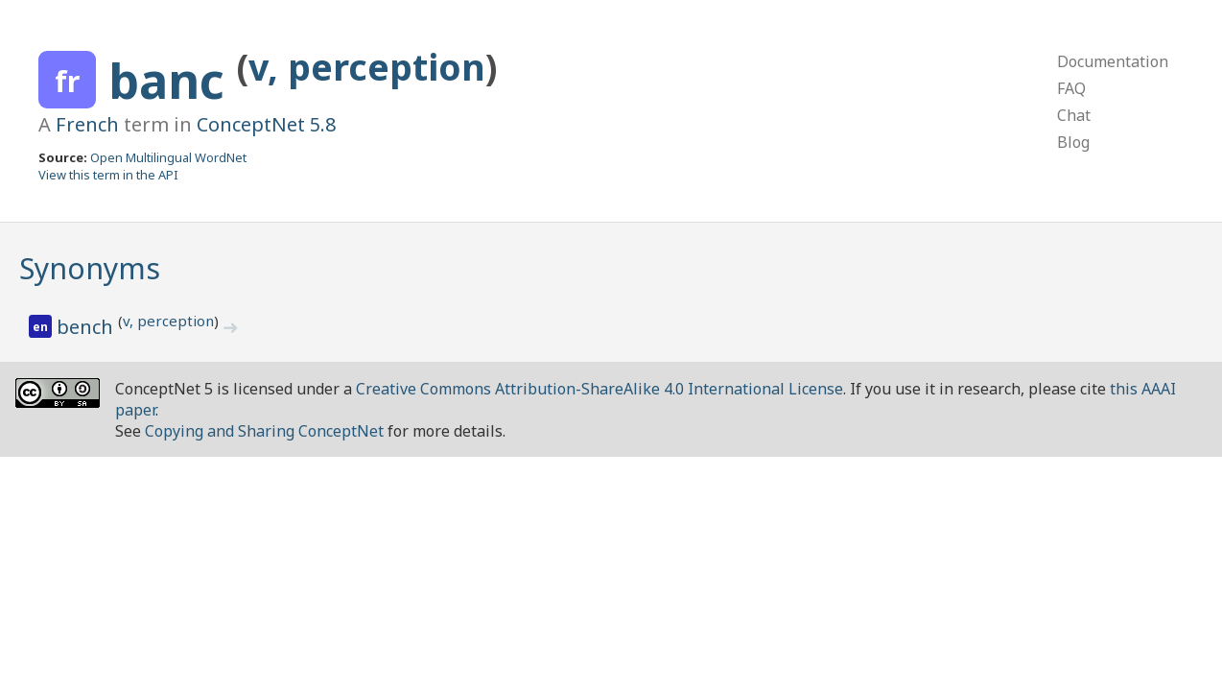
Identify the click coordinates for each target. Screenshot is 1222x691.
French (87, 124)
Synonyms (89, 268)
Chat (1074, 115)
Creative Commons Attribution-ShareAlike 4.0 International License (599, 388)
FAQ (1071, 88)
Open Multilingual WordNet (168, 157)
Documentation (1112, 61)
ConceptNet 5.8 (266, 124)
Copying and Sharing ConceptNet (264, 430)
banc (172, 80)
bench (87, 327)
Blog (1073, 142)
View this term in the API (108, 174)
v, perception (366, 66)
